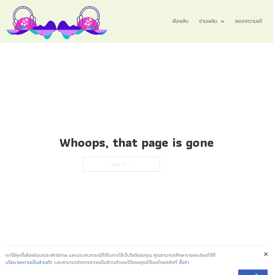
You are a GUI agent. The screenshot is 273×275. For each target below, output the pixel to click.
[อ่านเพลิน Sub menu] (222, 21)
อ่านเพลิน (208, 21)
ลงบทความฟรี (248, 21)
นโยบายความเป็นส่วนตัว (29, 267)
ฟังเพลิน (180, 21)
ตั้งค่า (184, 267)
